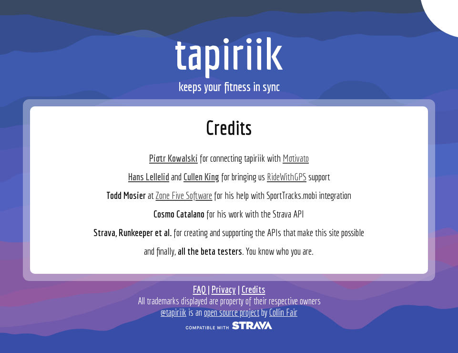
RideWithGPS (286, 176)
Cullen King (201, 176)
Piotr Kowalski (173, 158)
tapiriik (229, 53)
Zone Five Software (183, 195)
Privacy (224, 289)
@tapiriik (173, 312)
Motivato (296, 158)
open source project (231, 312)
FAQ (199, 289)
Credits (253, 289)
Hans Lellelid (148, 176)
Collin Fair (283, 312)
